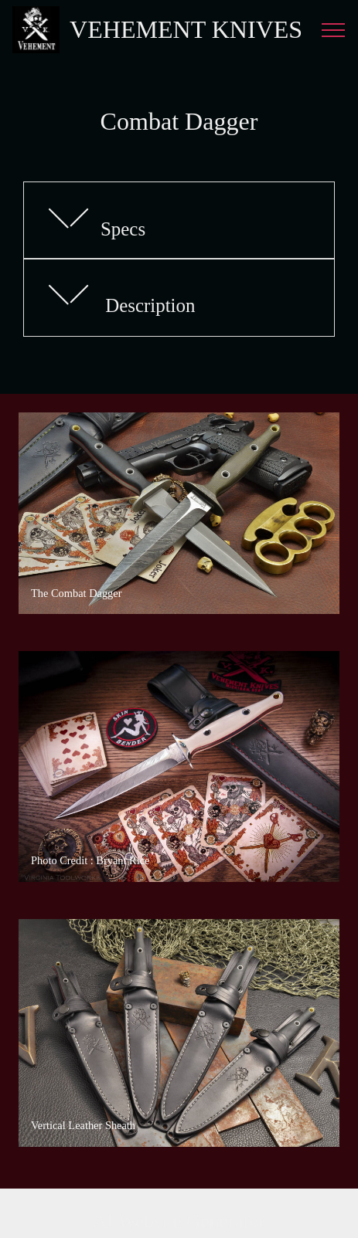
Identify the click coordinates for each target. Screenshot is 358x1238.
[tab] (179, 220)
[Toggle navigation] (334, 30)
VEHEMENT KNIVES (186, 29)
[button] (179, 220)
